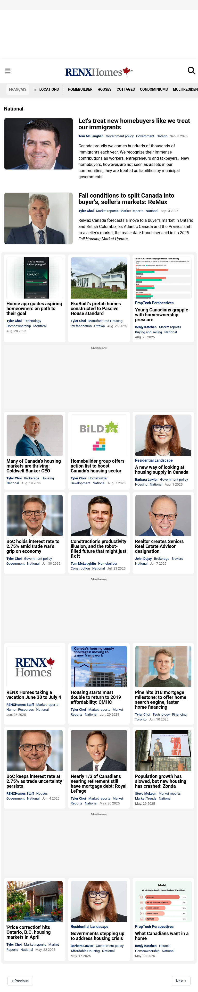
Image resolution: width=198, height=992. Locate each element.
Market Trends (145, 798)
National (152, 211)
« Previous (20, 981)
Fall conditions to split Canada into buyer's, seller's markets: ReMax (126, 199)
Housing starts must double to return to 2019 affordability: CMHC (96, 697)
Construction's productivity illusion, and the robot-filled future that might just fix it (98, 549)
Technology (32, 321)
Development (80, 483)
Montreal (40, 326)
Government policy (120, 136)
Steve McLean (145, 793)
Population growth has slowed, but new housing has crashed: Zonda (160, 781)
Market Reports (131, 211)
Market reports (107, 211)
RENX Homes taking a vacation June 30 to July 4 (33, 695)
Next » (181, 981)
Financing (179, 714)
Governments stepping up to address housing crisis (97, 936)
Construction (80, 568)
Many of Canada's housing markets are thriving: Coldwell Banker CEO (33, 465)
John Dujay (143, 559)
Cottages (126, 89)
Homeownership (18, 326)
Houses (105, 89)
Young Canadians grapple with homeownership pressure (161, 314)
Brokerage (31, 478)
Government (145, 136)
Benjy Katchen (146, 327)
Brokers (177, 559)
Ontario (161, 136)
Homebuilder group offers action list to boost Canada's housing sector (98, 465)
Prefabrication (81, 326)
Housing (48, 478)
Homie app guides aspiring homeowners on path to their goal (34, 308)
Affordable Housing (85, 951)
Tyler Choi (86, 211)
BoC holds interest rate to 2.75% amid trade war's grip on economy (33, 546)
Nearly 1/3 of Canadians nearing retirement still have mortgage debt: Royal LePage (99, 784)
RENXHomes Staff (20, 705)
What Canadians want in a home (162, 936)
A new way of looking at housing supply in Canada (161, 469)
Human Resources (20, 709)
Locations (46, 89)
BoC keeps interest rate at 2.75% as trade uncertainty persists (34, 781)
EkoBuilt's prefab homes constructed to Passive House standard (96, 308)
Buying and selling (148, 332)
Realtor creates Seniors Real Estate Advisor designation (159, 546)
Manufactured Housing (105, 321)
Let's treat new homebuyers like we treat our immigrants (134, 124)
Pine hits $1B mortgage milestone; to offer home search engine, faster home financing (160, 700)
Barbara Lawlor (146, 479)
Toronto (141, 719)
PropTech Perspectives (154, 303)
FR (17, 89)
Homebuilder (80, 89)
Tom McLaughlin (90, 136)
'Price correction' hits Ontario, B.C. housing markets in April (28, 932)
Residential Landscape (154, 461)
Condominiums (154, 89)
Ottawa (99, 326)
